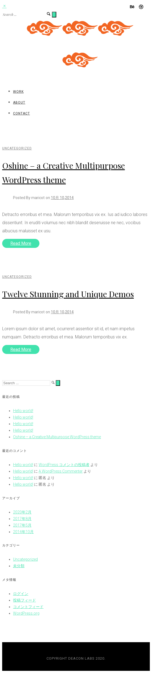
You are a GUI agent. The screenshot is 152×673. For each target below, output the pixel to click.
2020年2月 (22, 512)
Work (18, 92)
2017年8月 (22, 518)
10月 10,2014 (62, 198)
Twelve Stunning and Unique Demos (68, 294)
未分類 (18, 566)
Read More (20, 243)
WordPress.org (26, 613)
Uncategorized (17, 148)
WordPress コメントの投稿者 (64, 464)
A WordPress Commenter (61, 471)
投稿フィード (24, 600)
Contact (21, 113)
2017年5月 (22, 525)
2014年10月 (23, 532)
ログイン (20, 593)
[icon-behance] (134, 7)
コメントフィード (28, 607)
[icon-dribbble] (141, 7)
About (19, 102)
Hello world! (23, 410)
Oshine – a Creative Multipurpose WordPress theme (57, 437)
